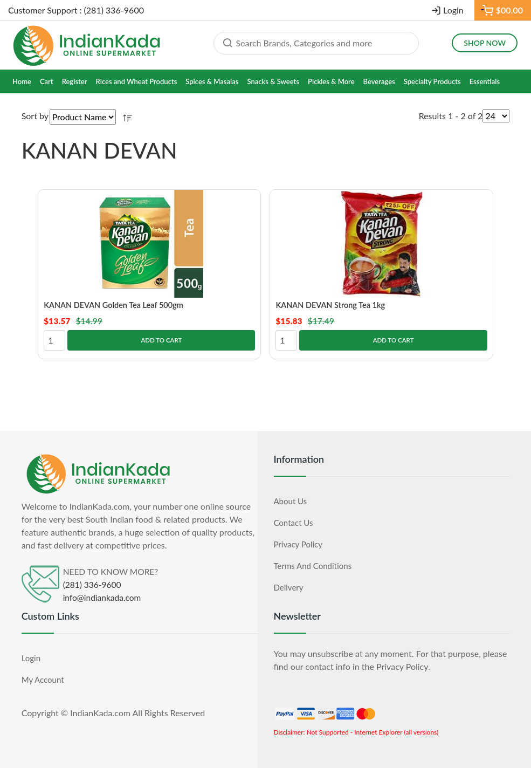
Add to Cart (161, 339)
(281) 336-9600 (92, 584)
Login (453, 10)
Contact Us (293, 522)
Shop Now (485, 42)
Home (21, 81)
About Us (290, 500)
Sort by (35, 116)
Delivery (289, 587)
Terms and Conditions (313, 565)
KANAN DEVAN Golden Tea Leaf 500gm (116, 305)
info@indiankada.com (102, 597)
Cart (46, 81)
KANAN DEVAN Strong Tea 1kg (332, 305)
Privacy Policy (298, 543)
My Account (43, 679)
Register (74, 81)
